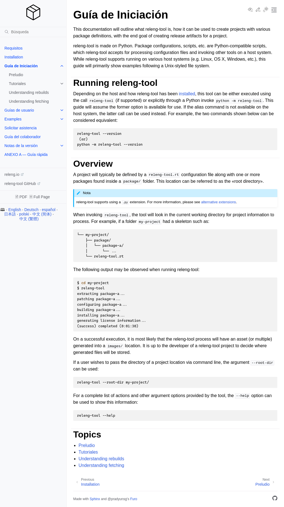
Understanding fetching (29, 101)
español (48, 209)
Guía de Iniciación (21, 66)
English (14, 209)
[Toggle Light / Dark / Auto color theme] (265, 10)
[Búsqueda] (33, 32)
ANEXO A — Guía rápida (26, 154)
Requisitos (13, 48)
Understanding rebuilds (29, 92)
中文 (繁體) (29, 219)
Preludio (16, 75)
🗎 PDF (21, 197)
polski (24, 214)
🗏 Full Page (39, 197)
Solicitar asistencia (20, 128)
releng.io (11, 174)
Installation (13, 57)
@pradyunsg (117, 499)
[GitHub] (274, 499)
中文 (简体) (42, 214)
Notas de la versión (21, 145)
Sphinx (95, 499)
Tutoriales (17, 83)
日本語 (10, 214)
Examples (12, 119)
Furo (133, 499)
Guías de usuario (19, 110)
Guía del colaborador (22, 137)
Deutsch (31, 209)
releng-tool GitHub (20, 183)
